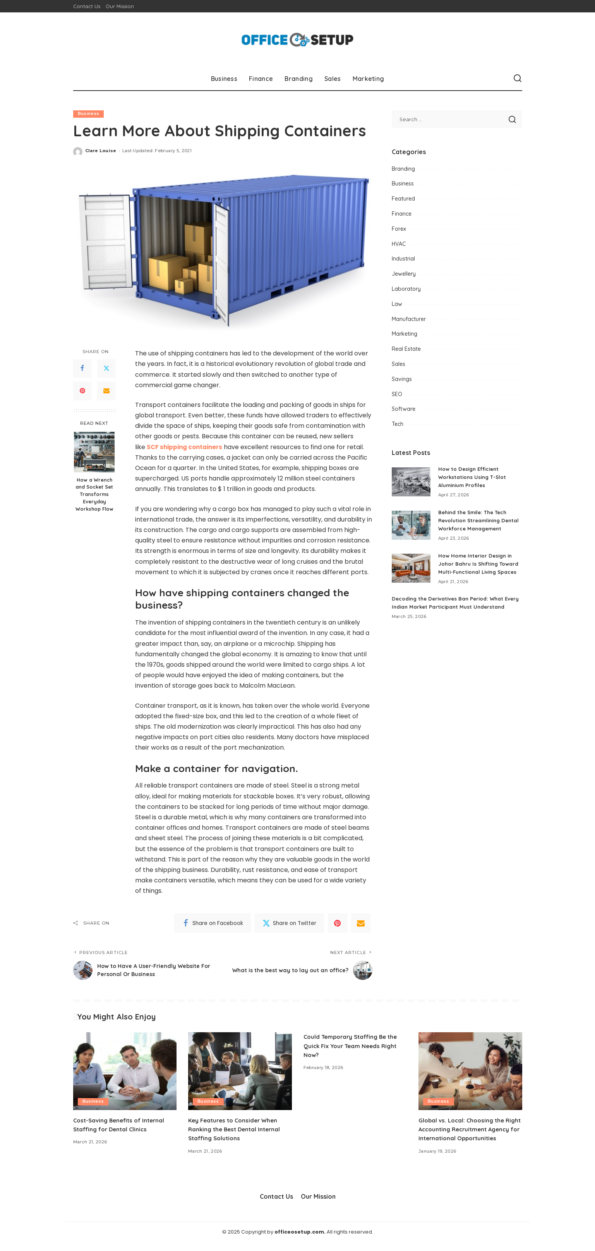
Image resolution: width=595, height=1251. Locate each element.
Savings (402, 379)
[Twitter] (106, 368)
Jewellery (404, 273)
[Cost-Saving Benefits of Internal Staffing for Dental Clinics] (125, 1071)
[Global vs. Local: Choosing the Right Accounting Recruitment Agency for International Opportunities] (470, 1071)
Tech (397, 423)
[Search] (517, 78)
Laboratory (406, 288)
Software (403, 408)
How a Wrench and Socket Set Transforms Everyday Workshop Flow (94, 494)
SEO (397, 394)
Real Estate (406, 348)
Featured (403, 198)
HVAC (399, 243)
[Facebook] (82, 368)
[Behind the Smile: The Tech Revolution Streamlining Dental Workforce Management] (411, 529)
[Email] (106, 391)
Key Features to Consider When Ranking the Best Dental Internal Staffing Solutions (237, 1129)
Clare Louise (101, 151)
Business (88, 114)
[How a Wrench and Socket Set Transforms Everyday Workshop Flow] (94, 452)
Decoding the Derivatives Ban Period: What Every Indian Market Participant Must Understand (451, 623)
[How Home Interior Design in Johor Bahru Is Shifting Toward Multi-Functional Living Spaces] (411, 580)
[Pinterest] (82, 391)
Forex (399, 228)
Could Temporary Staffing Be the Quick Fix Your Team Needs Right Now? (353, 1046)
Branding (403, 168)
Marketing (404, 333)
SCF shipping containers (187, 447)
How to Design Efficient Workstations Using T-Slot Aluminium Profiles (473, 477)
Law (397, 303)
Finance (402, 213)
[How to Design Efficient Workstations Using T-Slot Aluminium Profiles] (411, 481)
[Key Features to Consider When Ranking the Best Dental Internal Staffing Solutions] (240, 1071)
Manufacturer (409, 319)
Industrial (403, 258)
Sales (398, 363)
